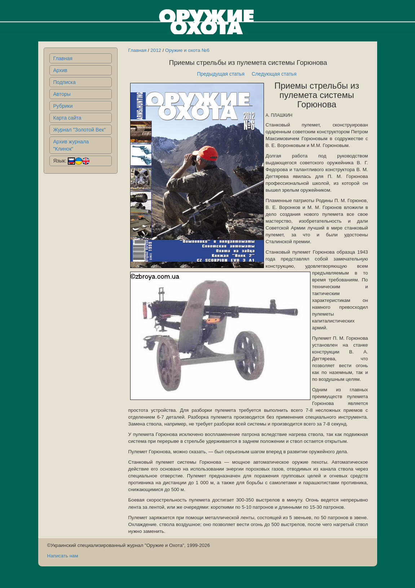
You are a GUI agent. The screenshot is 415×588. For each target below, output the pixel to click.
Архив (60, 70)
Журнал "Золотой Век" (79, 130)
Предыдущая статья (220, 74)
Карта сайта (67, 118)
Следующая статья (274, 74)
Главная (62, 58)
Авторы (62, 94)
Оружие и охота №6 (187, 50)
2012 (155, 50)
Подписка (64, 82)
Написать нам (62, 555)
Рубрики (63, 106)
